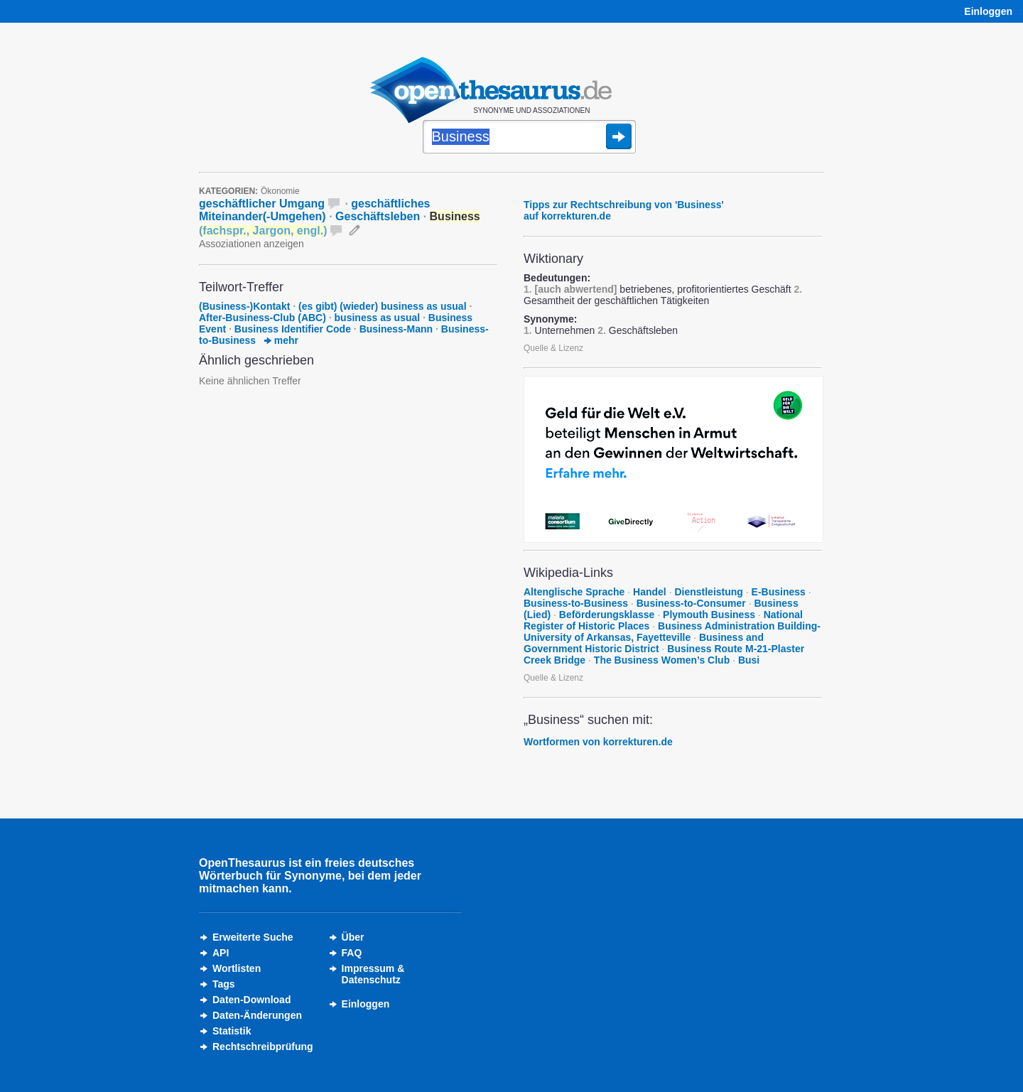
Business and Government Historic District (644, 643)
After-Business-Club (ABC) (262, 317)
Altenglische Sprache (574, 592)
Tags (223, 984)
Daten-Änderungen (257, 1015)
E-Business (779, 592)
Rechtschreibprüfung (262, 1046)
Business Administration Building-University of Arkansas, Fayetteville (672, 631)
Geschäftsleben (377, 216)
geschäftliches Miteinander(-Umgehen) (314, 210)
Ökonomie (280, 191)
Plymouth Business (709, 614)
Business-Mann (396, 329)
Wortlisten (236, 968)
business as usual (378, 317)
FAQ (352, 952)
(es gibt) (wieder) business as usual (382, 306)
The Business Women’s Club (662, 660)
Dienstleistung (708, 592)
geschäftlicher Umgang (262, 204)
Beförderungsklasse (607, 614)
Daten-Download (251, 999)
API (220, 952)
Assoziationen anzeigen (251, 243)
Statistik (231, 1031)
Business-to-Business (576, 603)
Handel (649, 592)
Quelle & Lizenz (553, 348)
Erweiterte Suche (252, 937)
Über (353, 937)
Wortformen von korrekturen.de (598, 741)
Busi (748, 660)
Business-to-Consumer (691, 603)
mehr (281, 340)
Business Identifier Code (292, 329)
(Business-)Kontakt (244, 306)
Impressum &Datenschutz (373, 974)
